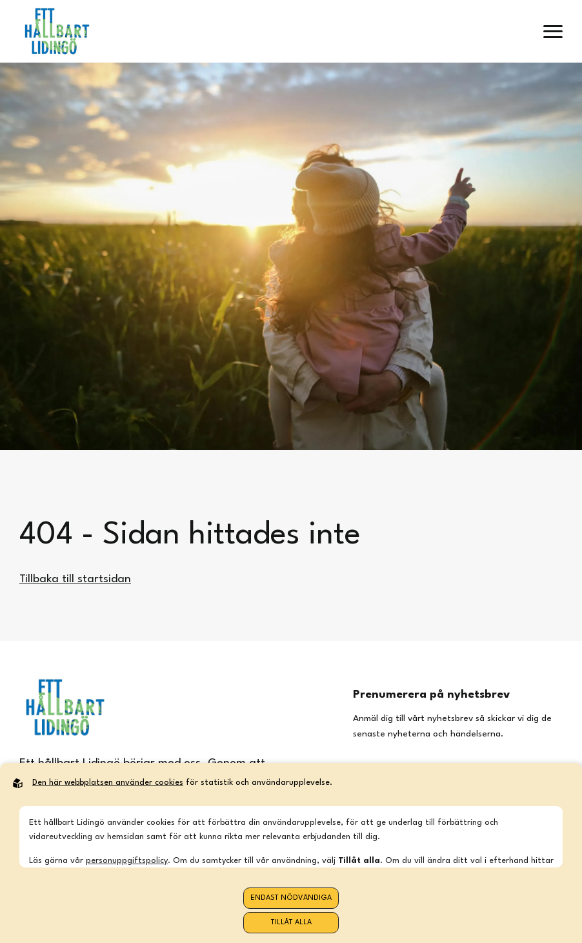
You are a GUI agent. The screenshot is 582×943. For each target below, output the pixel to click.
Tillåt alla (291, 922)
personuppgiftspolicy (127, 861)
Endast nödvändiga (291, 898)
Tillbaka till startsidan (75, 579)
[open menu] (553, 31)
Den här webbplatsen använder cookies (107, 782)
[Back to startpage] (56, 31)
